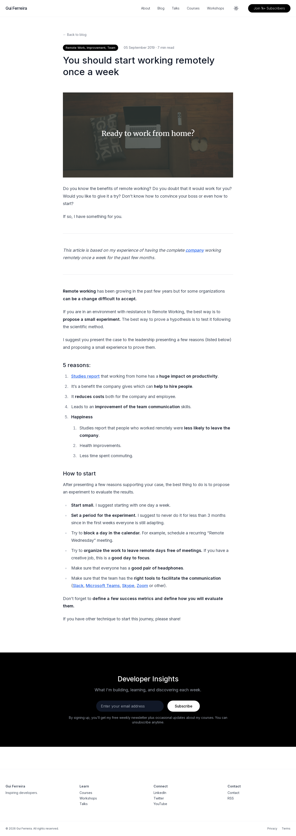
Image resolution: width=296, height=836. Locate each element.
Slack (78, 585)
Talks (175, 8)
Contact (233, 793)
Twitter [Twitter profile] (159, 798)
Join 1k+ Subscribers (269, 8)
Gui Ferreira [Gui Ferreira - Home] (16, 8)
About (145, 8)
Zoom (142, 585)
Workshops (215, 8)
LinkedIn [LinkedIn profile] (160, 793)
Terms (286, 828)
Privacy (272, 828)
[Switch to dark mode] (236, 8)
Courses (193, 8)
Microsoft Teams (103, 585)
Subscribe (183, 706)
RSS (231, 798)
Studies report (85, 376)
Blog (160, 8)
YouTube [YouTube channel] (160, 804)
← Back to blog (74, 35)
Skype (128, 585)
